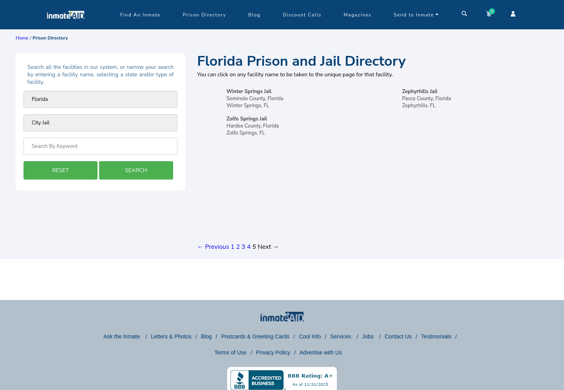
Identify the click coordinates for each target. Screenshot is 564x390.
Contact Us (398, 336)
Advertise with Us (321, 352)
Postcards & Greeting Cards (255, 336)
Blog (254, 15)
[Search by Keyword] (100, 146)
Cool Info (310, 336)
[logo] (65, 27)
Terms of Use (230, 352)
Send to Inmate (416, 15)
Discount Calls (302, 15)
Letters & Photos (171, 336)
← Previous (213, 247)
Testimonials (436, 336)
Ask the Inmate (122, 336)
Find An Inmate (140, 15)
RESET (60, 170)
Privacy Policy (273, 352)
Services (341, 336)
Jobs (368, 336)
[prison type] (100, 122)
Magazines (358, 15)
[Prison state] (100, 99)
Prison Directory (204, 15)
